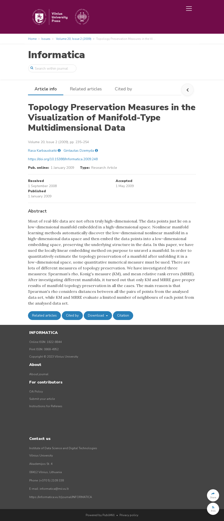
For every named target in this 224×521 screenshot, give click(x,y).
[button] (213, 495)
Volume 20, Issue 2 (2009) (73, 39)
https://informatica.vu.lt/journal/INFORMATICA (60, 497)
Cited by (123, 89)
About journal (38, 374)
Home (32, 39)
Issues (45, 39)
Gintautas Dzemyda (79, 150)
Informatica (56, 55)
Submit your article (42, 399)
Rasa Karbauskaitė (42, 150)
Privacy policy (129, 515)
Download (96, 315)
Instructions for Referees (45, 406)
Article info (46, 89)
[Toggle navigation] (189, 8)
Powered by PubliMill (100, 515)
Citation (123, 315)
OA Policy (36, 391)
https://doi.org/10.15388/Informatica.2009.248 (63, 159)
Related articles (86, 89)
